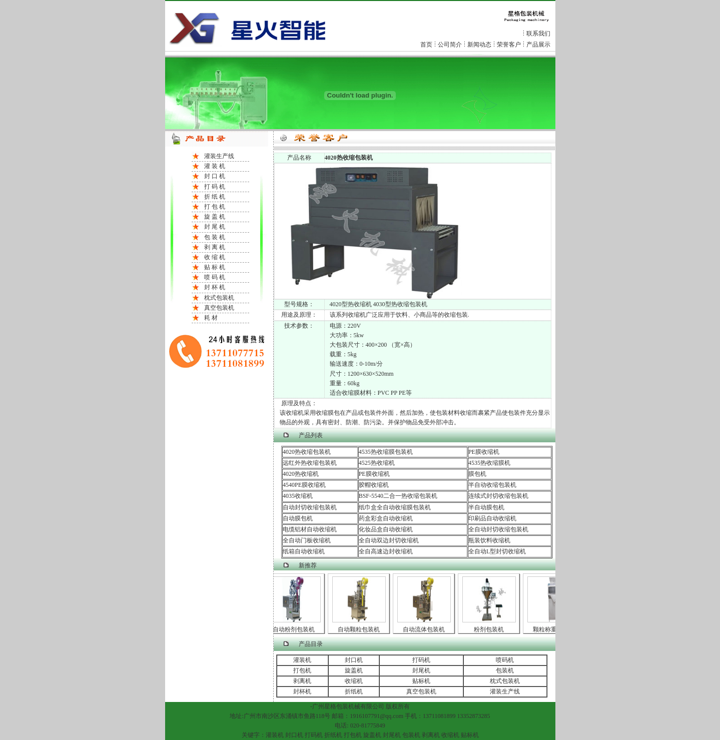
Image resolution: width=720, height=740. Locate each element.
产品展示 (538, 44)
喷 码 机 (214, 277)
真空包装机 (219, 307)
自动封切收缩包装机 (310, 507)
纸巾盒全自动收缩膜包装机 (395, 507)
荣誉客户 (509, 44)
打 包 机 (214, 206)
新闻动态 (479, 44)
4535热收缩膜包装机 (386, 451)
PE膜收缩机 (483, 451)
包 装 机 (214, 237)
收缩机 (354, 680)
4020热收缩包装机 (307, 451)
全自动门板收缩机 (307, 540)
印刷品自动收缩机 (492, 518)
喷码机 (505, 659)
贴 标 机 (214, 267)
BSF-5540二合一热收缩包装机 (398, 495)
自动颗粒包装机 (361, 629)
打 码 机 (214, 186)
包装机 (505, 670)
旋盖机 (354, 670)
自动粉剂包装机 (296, 629)
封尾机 (421, 670)
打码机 (421, 659)
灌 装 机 (214, 166)
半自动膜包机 (486, 507)
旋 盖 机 (214, 216)
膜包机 (477, 473)
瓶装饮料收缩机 (489, 540)
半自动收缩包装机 (492, 484)
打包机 (302, 670)
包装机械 (348, 706)
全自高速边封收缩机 (386, 551)
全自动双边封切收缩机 (389, 540)
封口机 (354, 659)
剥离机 (302, 680)
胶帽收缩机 (374, 484)
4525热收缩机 (377, 462)
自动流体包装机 (426, 629)
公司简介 (450, 44)
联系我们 (538, 33)
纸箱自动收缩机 (304, 551)
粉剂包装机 (491, 629)
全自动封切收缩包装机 (498, 529)
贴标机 (421, 680)
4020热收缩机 (301, 473)
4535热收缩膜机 (489, 462)
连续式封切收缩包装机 (498, 495)
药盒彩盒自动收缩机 (386, 518)
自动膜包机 (298, 518)
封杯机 (302, 691)
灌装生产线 (219, 156)
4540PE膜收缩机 (304, 484)
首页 (426, 44)
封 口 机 (214, 176)
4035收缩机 (298, 495)
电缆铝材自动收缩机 (310, 529)
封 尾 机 (214, 226)
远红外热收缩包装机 (310, 462)
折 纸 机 (214, 196)
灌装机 (302, 659)
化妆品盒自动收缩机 (386, 529)
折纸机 (354, 691)
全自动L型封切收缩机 (497, 551)
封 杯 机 (214, 287)
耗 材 (211, 317)
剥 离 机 (214, 247)
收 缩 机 (214, 257)
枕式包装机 (219, 297)
